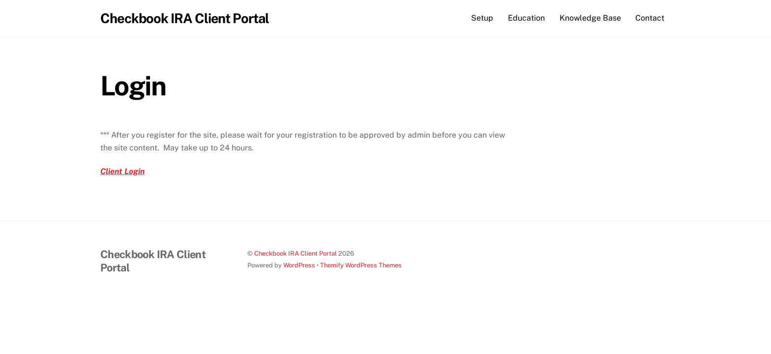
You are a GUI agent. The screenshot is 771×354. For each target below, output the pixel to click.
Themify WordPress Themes (361, 265)
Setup (482, 18)
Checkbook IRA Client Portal (295, 253)
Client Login (122, 171)
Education (526, 18)
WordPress (299, 265)
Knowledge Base (590, 18)
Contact (649, 18)
